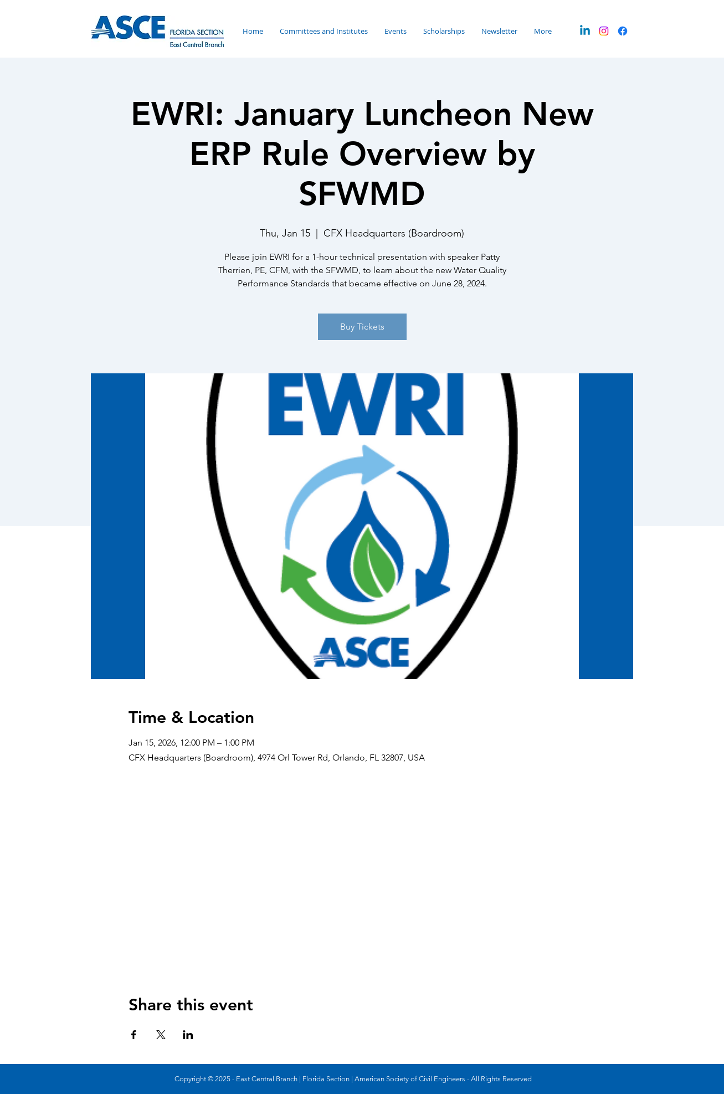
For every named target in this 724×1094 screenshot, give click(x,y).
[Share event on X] (161, 1034)
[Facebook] (623, 31)
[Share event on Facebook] (134, 1034)
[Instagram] (604, 31)
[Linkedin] (585, 31)
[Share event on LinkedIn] (188, 1034)
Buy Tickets (362, 326)
